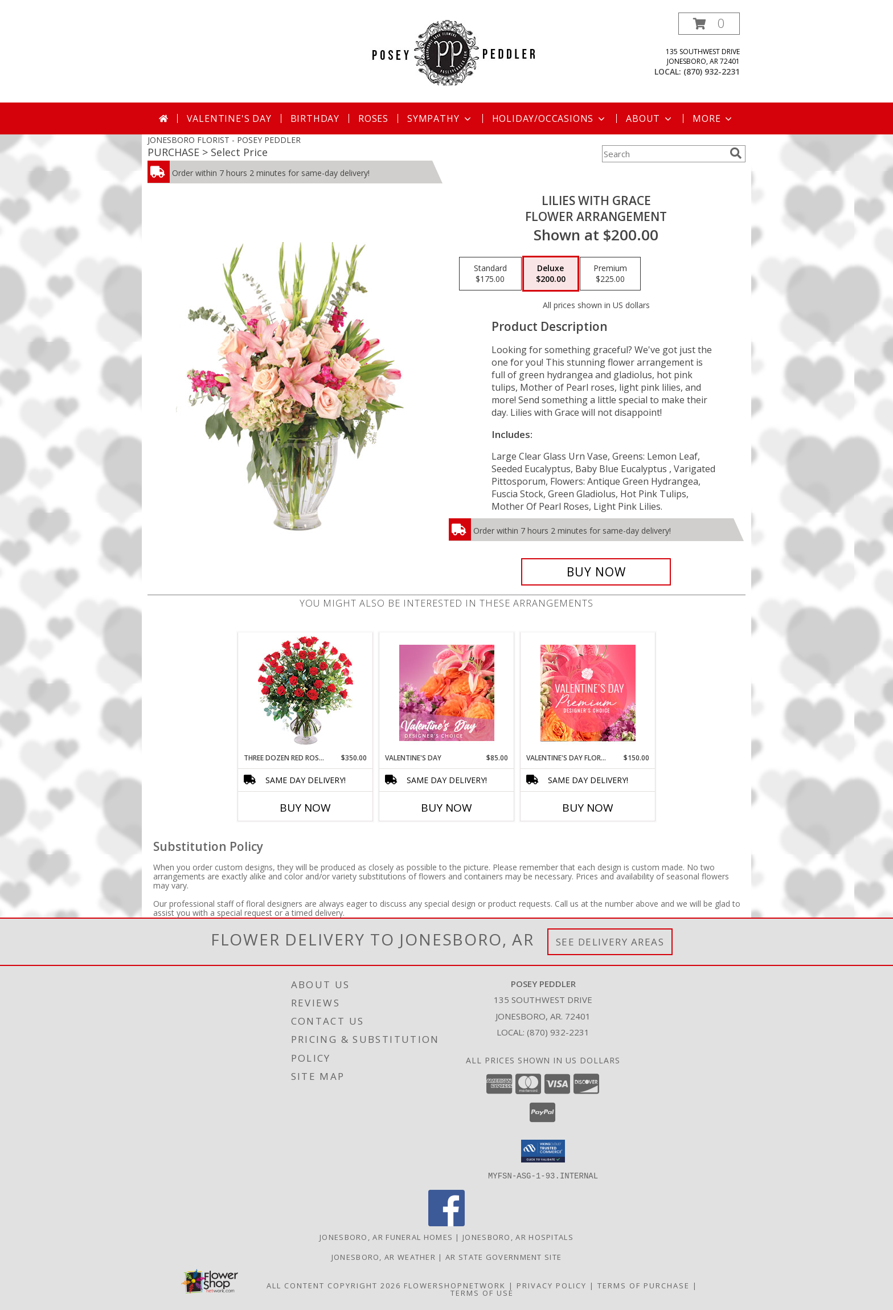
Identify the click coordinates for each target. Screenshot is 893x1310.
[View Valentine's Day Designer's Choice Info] (446, 693)
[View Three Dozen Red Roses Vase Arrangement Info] (305, 693)
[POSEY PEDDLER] (447, 51)
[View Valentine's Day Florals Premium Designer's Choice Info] (588, 693)
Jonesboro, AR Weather (383, 1256)
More (713, 118)
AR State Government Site (503, 1256)
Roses (373, 118)
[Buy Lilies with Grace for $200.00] (596, 572)
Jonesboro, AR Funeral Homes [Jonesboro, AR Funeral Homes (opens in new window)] (386, 1236)
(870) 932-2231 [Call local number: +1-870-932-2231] (711, 71)
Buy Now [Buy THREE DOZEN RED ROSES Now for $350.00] (305, 807)
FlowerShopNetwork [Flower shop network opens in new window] (455, 1285)
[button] (709, 24)
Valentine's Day (229, 118)
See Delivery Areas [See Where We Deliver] (610, 941)
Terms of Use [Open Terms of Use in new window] (482, 1292)
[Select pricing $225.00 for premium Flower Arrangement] (610, 273)
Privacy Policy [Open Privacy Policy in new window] (552, 1285)
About (650, 118)
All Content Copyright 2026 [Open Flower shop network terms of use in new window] (334, 1285)
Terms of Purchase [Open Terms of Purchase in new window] (643, 1285)
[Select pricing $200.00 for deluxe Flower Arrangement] (550, 273)
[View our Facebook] (446, 1222)
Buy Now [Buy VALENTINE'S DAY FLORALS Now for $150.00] (587, 807)
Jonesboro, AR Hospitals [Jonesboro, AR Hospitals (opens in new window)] (518, 1236)
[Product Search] (663, 154)
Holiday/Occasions (550, 118)
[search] (736, 153)
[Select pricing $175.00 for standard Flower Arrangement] (490, 273)
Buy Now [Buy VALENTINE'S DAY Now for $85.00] (446, 807)
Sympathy (440, 118)
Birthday (314, 118)
